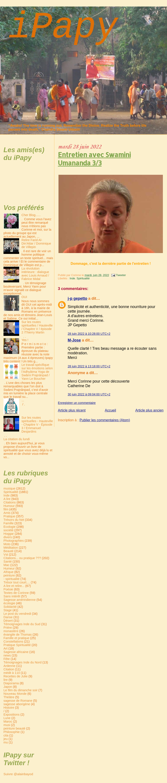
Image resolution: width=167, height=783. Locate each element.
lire (5, 679)
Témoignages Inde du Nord (22, 662)
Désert (8, 620)
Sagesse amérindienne (19, 599)
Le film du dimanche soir (20, 690)
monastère (10, 631)
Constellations (13, 641)
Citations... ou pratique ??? (22, 558)
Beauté (8, 551)
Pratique (9, 516)
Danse (8, 617)
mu (5, 742)
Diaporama (11, 683)
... (23, 400)
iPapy (62, 27)
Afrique (8, 572)
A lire (6, 499)
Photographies (13, 540)
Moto (6, 544)
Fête (6, 659)
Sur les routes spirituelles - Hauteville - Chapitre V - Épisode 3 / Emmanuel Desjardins (37, 424)
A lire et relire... (13, 586)
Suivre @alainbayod (18, 774)
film (5, 509)
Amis (6, 513)
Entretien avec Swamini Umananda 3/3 (94, 158)
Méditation (10, 547)
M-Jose (74, 340)
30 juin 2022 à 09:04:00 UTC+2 (89, 394)
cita (5, 735)
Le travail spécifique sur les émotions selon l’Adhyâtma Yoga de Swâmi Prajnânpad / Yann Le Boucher (37, 371)
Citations (9, 502)
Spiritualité (83, 278)
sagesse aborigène (16, 704)
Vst (5, 554)
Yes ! (25, 340)
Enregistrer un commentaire (77, 403)
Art (5, 648)
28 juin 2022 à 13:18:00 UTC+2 (89, 366)
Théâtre (8, 697)
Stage (7, 610)
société (8, 530)
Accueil (110, 410)
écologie (9, 603)
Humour (9, 506)
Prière (7, 627)
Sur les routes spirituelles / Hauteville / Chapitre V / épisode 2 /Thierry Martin (37, 327)
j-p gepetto (77, 298)
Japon (7, 686)
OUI (24, 297)
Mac (6, 565)
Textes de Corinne (16, 593)
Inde (72, 278)
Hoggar (8, 533)
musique (9, 488)
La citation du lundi (16, 439)
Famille (8, 523)
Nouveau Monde (15, 693)
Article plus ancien (149, 410)
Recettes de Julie (15, 676)
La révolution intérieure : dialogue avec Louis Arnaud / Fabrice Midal (35, 274)
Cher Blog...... (31, 215)
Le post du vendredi (17, 613)
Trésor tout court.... (16, 582)
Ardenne (9, 666)
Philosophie (11, 732)
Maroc (7, 721)
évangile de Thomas (17, 634)
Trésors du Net (13, 519)
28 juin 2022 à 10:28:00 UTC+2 (89, 333)
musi (6, 725)
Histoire (8, 707)
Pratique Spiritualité (17, 645)
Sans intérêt (11, 596)
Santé (7, 561)
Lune (6, 718)
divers (7, 537)
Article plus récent (71, 410)
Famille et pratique (16, 638)
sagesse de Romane (17, 700)
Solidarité (10, 606)
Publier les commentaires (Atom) (105, 420)
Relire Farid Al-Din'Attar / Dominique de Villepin (36, 243)
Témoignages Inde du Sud (21, 624)
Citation (8, 669)
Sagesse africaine (15, 652)
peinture (9, 575)
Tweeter (121, 275)
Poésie (8, 589)
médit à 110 (11, 673)
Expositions (11, 714)
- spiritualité (11, 579)
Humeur (9, 568)
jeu (5, 739)
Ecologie (9, 526)
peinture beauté (14, 728)
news (7, 655)
